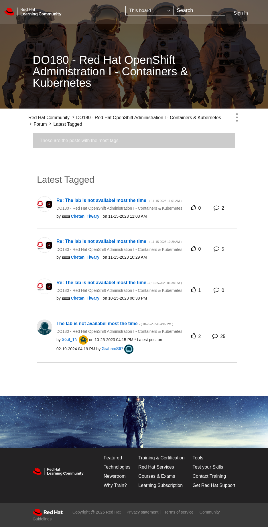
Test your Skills (208, 467)
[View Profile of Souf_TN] (70, 339)
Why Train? (115, 485)
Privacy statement (142, 512)
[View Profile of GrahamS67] (112, 348)
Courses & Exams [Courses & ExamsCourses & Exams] (156, 476)
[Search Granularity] (150, 10)
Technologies (117, 467)
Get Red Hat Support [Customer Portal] (214, 485)
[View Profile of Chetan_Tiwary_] (86, 216)
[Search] (199, 10)
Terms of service (179, 512)
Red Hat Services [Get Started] (156, 467)
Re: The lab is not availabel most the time (119, 200)
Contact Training (209, 476)
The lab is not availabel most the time (114, 323)
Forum (40, 124)
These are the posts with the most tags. (80, 140)
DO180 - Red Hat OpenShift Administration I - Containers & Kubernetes (148, 117)
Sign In (241, 13)
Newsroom (114, 476)
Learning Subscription (160, 485)
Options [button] (237, 117)
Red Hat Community (49, 117)
